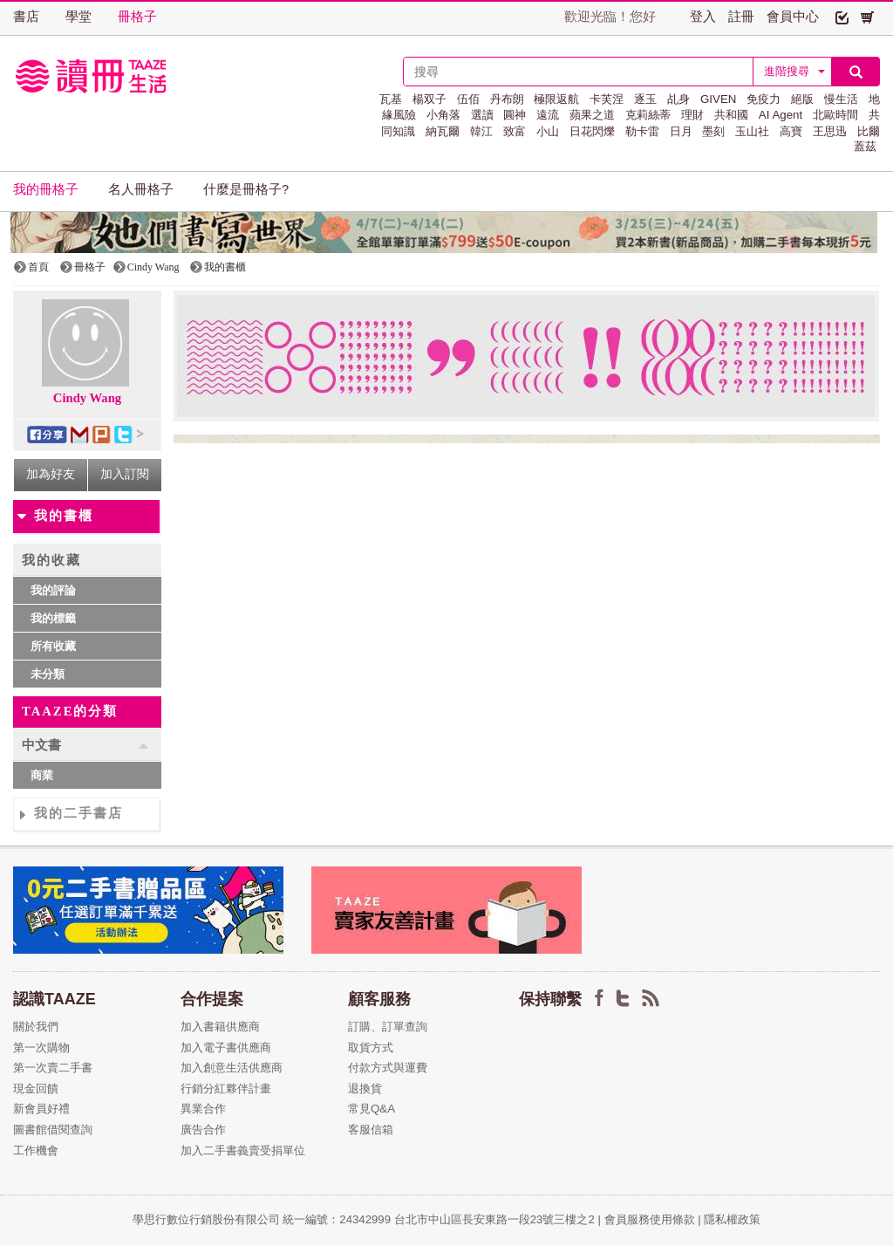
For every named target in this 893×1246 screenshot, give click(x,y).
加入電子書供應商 (226, 1047)
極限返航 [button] (556, 99)
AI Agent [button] (780, 114)
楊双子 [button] (429, 99)
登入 (703, 17)
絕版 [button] (802, 99)
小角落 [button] (443, 114)
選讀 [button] (482, 114)
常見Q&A (371, 1108)
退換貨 (365, 1088)
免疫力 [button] (763, 99)
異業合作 (203, 1108)
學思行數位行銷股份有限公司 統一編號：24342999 (263, 1219)
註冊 (741, 17)
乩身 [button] (678, 99)
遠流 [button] (547, 114)
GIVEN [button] (718, 99)
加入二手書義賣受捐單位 (243, 1150)
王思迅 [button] (830, 131)
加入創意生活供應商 (232, 1067)
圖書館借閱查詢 (52, 1129)
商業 (42, 775)
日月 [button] (681, 131)
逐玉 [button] (645, 99)
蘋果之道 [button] (592, 114)
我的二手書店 (78, 813)
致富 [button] (514, 131)
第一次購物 (41, 1047)
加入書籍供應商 (220, 1026)
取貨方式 (370, 1047)
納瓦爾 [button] (443, 131)
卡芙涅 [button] (607, 99)
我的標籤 (53, 618)
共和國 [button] (731, 114)
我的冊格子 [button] (45, 189)
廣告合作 (203, 1129)
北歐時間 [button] (835, 114)
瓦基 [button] (390, 99)
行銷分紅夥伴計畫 (226, 1088)
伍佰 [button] (468, 99)
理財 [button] (692, 114)
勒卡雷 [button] (642, 131)
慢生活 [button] (841, 99)
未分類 (48, 674)
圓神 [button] (514, 114)
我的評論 (53, 590)
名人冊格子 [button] (141, 189)
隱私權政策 (732, 1219)
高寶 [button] (791, 131)
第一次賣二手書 (52, 1067)
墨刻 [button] (713, 131)
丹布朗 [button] (507, 99)
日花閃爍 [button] (592, 131)
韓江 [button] (481, 131)
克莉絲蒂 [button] (648, 114)
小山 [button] (547, 131)
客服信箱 (370, 1129)
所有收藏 (53, 646)
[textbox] (578, 72)
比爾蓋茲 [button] (867, 139)
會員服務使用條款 (649, 1219)
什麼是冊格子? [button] (246, 189)
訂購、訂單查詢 (387, 1026)
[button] (842, 16)
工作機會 (35, 1150)
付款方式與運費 (387, 1067)
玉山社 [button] (752, 131)
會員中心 (793, 17)
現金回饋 (35, 1088)
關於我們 (35, 1026)
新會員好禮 (41, 1108)
